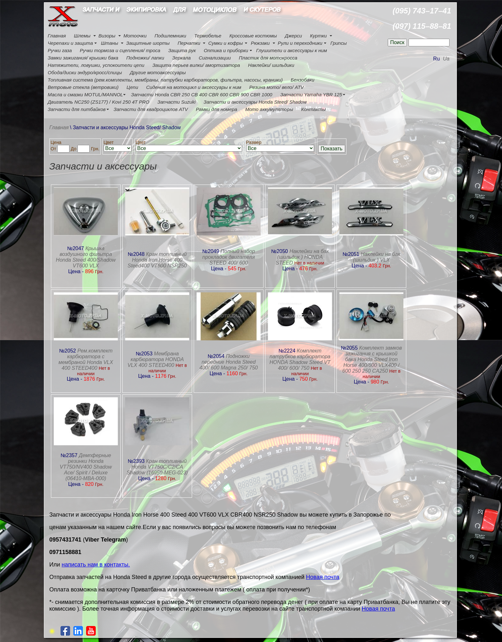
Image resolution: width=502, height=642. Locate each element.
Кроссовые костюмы (253, 35)
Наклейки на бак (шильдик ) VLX (377, 257)
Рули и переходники (300, 43)
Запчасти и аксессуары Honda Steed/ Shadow (255, 102)
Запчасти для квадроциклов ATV (151, 109)
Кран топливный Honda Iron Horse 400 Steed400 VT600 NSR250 (157, 259)
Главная (57, 35)
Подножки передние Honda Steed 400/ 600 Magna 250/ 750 (228, 361)
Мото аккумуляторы (269, 109)
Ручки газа (60, 50)
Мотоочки (134, 35)
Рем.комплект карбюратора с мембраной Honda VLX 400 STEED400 (86, 359)
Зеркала (181, 57)
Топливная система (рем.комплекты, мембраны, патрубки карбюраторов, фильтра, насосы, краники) (165, 80)
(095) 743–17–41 (422, 10)
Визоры (107, 35)
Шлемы (82, 35)
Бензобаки (302, 80)
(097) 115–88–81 (422, 26)
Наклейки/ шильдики (271, 65)
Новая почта (322, 577)
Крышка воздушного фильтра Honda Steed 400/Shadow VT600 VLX (86, 257)
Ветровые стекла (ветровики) (83, 87)
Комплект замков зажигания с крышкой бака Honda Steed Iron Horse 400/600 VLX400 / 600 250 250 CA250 (372, 359)
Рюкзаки (260, 43)
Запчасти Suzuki (176, 102)
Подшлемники (170, 35)
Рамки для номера (216, 109)
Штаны (109, 43)
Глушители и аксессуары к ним (291, 50)
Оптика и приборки (226, 50)
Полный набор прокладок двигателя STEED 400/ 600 (228, 257)
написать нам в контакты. (96, 564)
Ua (446, 58)
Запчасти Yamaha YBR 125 (311, 94)
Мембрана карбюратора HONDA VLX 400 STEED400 (155, 359)
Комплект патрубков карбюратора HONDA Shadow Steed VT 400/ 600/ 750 (300, 359)
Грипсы (338, 43)
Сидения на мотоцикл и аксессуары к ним (193, 87)
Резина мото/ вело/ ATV (276, 87)
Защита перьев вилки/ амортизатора (196, 65)
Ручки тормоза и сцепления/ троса (120, 50)
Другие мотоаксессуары (158, 72)
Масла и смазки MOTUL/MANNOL (85, 94)
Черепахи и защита (70, 43)
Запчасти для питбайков (77, 109)
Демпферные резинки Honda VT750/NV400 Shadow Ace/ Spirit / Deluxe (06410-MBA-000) (86, 467)
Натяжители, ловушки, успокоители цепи (96, 65)
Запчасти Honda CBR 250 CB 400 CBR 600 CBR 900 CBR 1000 (201, 94)
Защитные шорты (148, 43)
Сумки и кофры (225, 43)
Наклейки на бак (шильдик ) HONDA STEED (302, 257)
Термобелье (208, 35)
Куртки (318, 35)
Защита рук (182, 50)
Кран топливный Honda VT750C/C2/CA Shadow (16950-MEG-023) (157, 466)
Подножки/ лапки (145, 57)
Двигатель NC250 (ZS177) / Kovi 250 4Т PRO (98, 102)
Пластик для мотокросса (268, 57)
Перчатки (189, 43)
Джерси (293, 35)
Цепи (132, 87)
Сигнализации (215, 57)
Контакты (313, 109)
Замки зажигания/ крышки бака (83, 57)
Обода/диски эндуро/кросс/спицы (85, 72)
